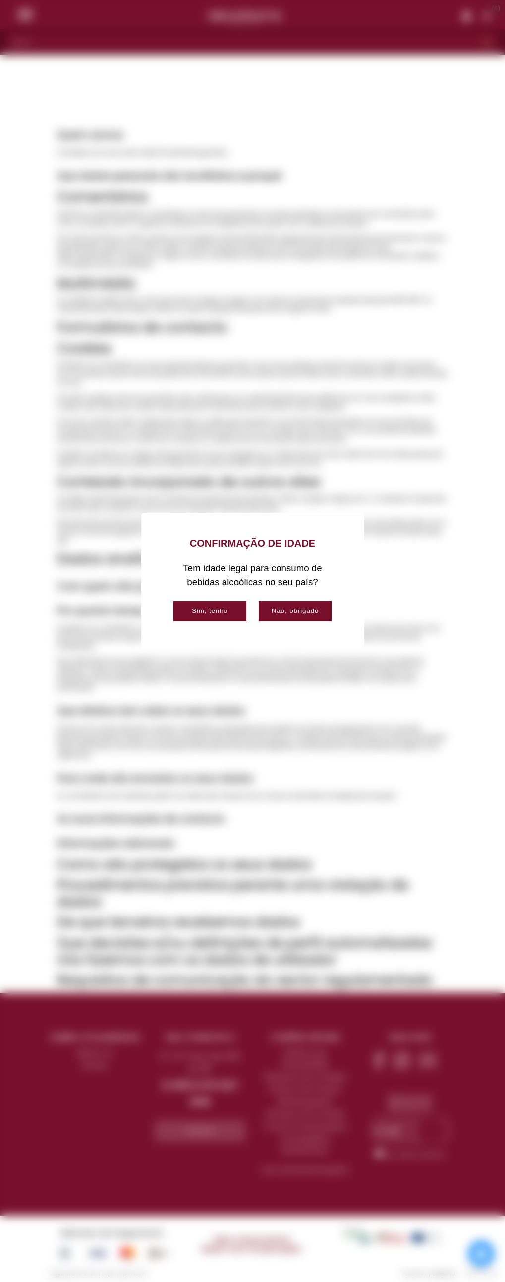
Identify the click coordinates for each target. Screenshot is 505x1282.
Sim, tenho (210, 610)
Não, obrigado (295, 610)
